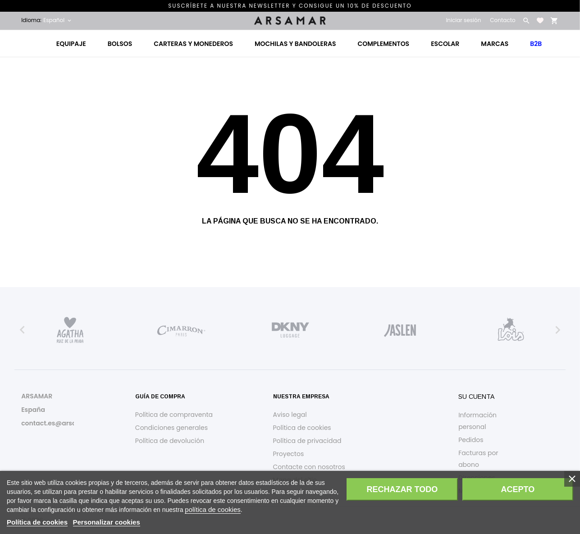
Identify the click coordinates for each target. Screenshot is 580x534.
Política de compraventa (174, 414)
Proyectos (288, 453)
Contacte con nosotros (309, 466)
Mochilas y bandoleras (295, 43)
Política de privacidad (307, 440)
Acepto (517, 489)
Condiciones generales (171, 427)
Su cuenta (476, 396)
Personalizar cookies (106, 522)
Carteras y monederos (193, 43)
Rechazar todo (402, 489)
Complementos (384, 43)
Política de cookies (302, 427)
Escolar (445, 43)
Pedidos (470, 439)
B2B (536, 43)
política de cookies (212, 509)
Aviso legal (290, 414)
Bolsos (120, 43)
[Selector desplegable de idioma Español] (58, 20)
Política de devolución (169, 440)
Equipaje (71, 43)
